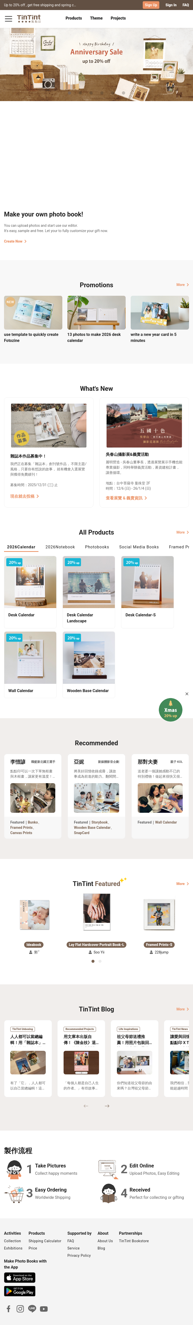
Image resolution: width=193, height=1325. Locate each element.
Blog (101, 1232)
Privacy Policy (79, 1240)
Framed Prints (21, 812)
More (182, 284)
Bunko (33, 806)
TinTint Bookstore (134, 1225)
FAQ (186, 5)
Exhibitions (13, 1232)
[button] (34, 899)
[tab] (74, 18)
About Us (105, 1225)
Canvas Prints (21, 817)
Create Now (15, 241)
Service (73, 1232)
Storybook (99, 806)
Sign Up (151, 5)
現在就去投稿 (24, 496)
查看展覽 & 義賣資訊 (126, 497)
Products (74, 18)
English (180, 1317)
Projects (118, 18)
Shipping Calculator (45, 1225)
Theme (96, 18)
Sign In (170, 5)
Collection (12, 1225)
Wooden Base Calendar (92, 812)
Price (33, 1232)
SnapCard (81, 817)
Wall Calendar (166, 806)
